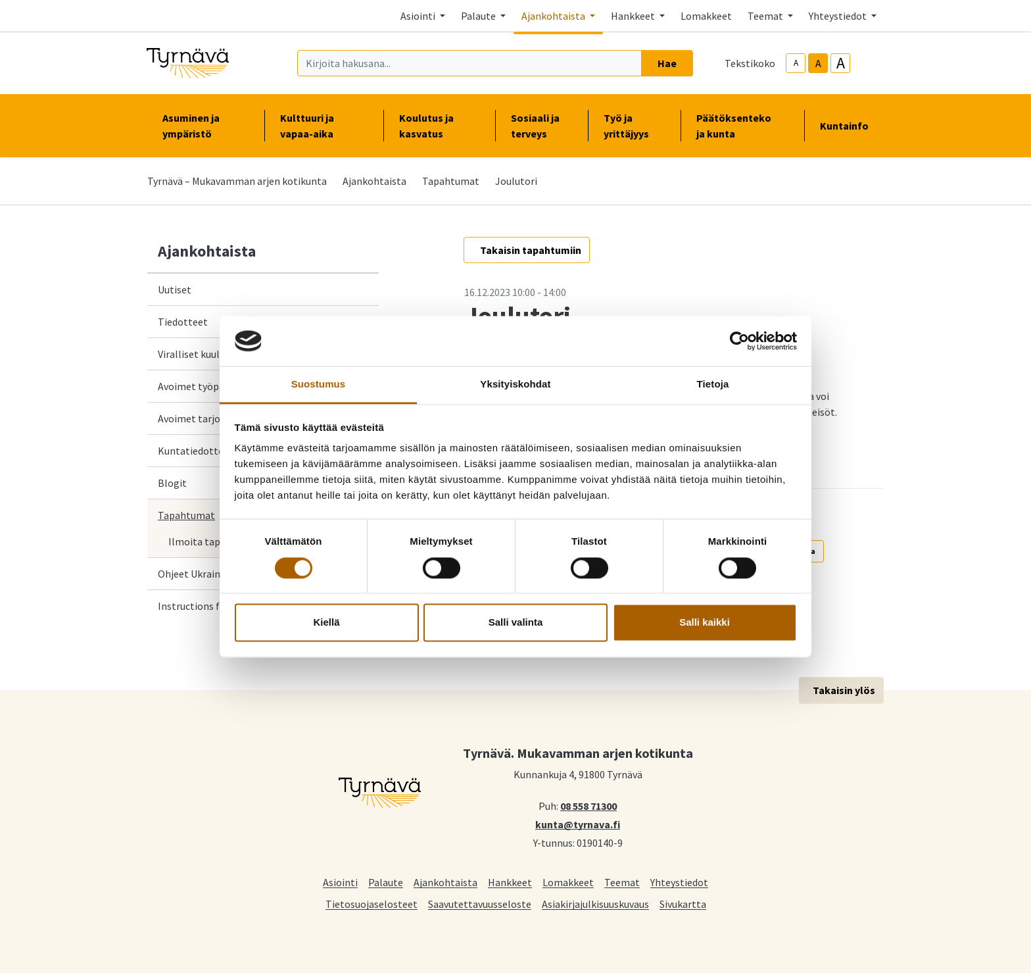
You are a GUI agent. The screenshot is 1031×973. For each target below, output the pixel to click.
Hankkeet (510, 882)
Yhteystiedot (679, 882)
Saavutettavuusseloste (479, 903)
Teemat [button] (766, 15)
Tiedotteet (183, 321)
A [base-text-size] (818, 63)
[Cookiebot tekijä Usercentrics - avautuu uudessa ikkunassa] (739, 341)
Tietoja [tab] (713, 384)
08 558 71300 (588, 805)
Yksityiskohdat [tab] (515, 384)
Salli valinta (516, 622)
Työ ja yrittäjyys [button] (634, 125)
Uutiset (174, 289)
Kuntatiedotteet (195, 450)
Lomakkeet (706, 15)
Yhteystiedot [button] (839, 15)
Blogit (172, 482)
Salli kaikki (704, 622)
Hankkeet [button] (634, 15)
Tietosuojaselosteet (371, 903)
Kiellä (326, 622)
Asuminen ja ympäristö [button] (205, 125)
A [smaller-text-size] (796, 62)
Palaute (385, 882)
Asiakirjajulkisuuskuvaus (595, 903)
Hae (667, 63)
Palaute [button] (479, 15)
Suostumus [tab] (318, 384)
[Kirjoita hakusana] (469, 63)
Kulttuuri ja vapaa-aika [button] (323, 125)
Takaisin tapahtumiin (530, 250)
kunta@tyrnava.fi (577, 824)
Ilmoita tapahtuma (212, 541)
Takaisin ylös (844, 690)
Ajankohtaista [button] (554, 15)
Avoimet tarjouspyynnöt (213, 418)
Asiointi (340, 882)
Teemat (622, 882)
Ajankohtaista (374, 180)
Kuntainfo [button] (849, 125)
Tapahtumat (450, 180)
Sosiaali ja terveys (535, 125)
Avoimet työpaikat (200, 386)
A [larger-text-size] (840, 63)
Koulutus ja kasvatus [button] (439, 125)
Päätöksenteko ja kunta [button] (742, 125)
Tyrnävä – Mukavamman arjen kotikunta (237, 180)
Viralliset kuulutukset (206, 354)
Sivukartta (682, 903)
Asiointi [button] (418, 15)
